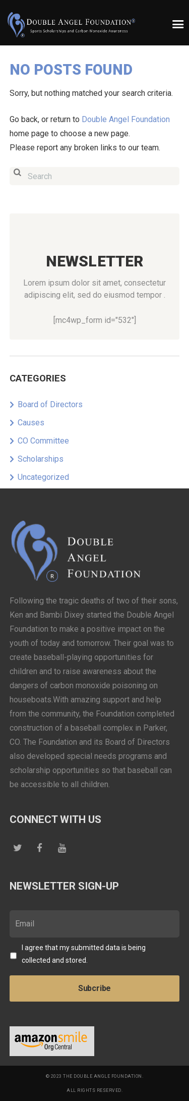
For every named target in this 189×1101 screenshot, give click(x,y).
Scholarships (41, 459)
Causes (31, 422)
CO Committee (43, 441)
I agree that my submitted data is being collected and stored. (84, 954)
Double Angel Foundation (126, 119)
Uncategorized (43, 477)
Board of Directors (50, 404)
